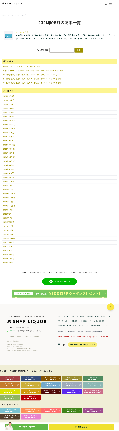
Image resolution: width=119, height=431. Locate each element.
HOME (4, 15)
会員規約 (80, 332)
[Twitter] (64, 345)
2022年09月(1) (8, 226)
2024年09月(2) (9, 145)
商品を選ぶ (80, 317)
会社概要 (88, 332)
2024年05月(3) (9, 157)
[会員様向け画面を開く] (100, 3)
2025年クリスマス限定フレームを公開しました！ (21, 67)
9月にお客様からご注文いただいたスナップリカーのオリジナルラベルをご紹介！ (33, 75)
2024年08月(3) (9, 149)
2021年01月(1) (8, 263)
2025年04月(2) (9, 124)
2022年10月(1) (8, 222)
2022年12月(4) (9, 214)
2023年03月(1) (8, 202)
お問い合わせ (95, 325)
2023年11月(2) (8, 181)
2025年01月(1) (8, 133)
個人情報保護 (97, 332)
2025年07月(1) (9, 112)
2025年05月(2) (9, 120)
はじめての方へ (69, 317)
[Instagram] (59, 345)
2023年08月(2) (9, 194)
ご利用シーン (76, 321)
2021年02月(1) (8, 259)
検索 (78, 50)
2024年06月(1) (9, 153)
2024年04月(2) (9, 161)
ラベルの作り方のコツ (102, 317)
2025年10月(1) (8, 100)
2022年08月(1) (9, 230)
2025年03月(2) (9, 129)
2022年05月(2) (9, 238)
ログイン (105, 325)
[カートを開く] (105, 3)
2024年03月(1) (9, 165)
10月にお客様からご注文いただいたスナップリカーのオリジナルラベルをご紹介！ (34, 71)
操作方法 (90, 317)
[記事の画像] (8, 35)
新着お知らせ (71, 325)
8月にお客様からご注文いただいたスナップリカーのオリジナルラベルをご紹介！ (33, 79)
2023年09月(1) (8, 189)
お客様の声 (61, 325)
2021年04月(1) (8, 250)
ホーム (59, 317)
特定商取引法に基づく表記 (66, 332)
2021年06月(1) (8, 246)
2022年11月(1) (8, 218)
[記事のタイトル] (63, 35)
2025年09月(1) (9, 104)
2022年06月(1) (9, 234)
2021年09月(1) (8, 242)
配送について (87, 321)
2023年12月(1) (8, 177)
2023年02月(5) (9, 206)
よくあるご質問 (99, 321)
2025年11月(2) (8, 96)
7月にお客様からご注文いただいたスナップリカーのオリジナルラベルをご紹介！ (33, 83)
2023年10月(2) (8, 185)
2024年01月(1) (8, 173)
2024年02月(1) (9, 169)
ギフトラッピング (63, 321)
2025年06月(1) (9, 116)
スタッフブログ (84, 325)
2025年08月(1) (9, 108)
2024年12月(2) (9, 137)
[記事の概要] (63, 39)
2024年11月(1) (8, 141)
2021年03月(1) (8, 255)
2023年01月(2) (8, 210)
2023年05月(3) (9, 198)
